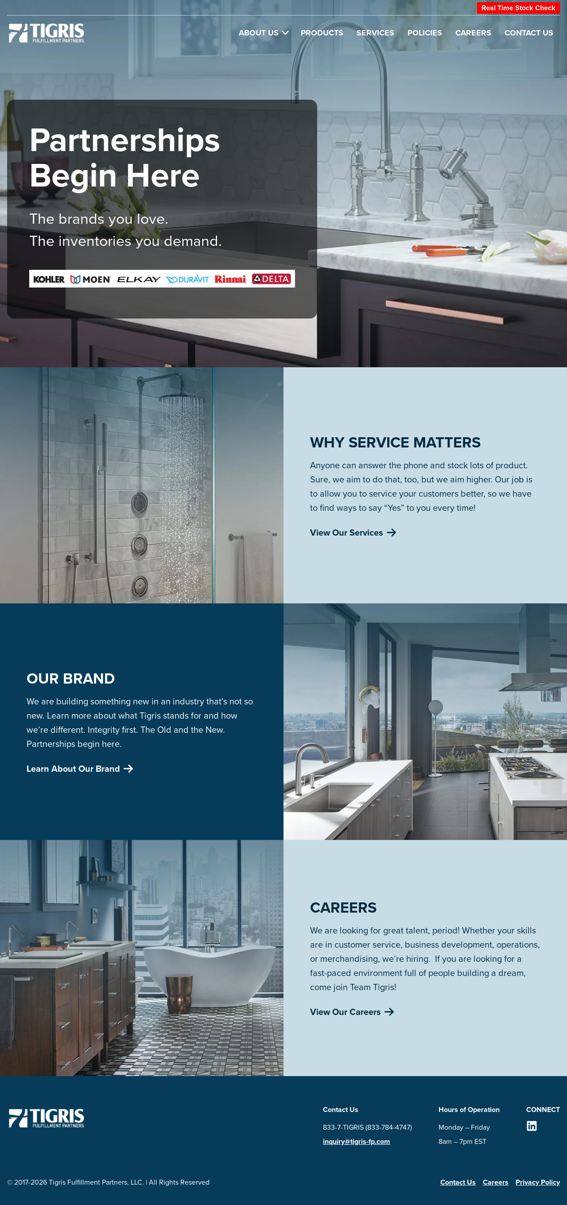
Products (322, 33)
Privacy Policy (538, 1182)
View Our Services (353, 532)
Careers (473, 33)
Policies (425, 33)
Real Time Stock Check (518, 8)
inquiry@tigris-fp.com (356, 1141)
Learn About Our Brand (80, 768)
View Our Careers (352, 1011)
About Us (264, 33)
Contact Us (529, 33)
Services (375, 33)
